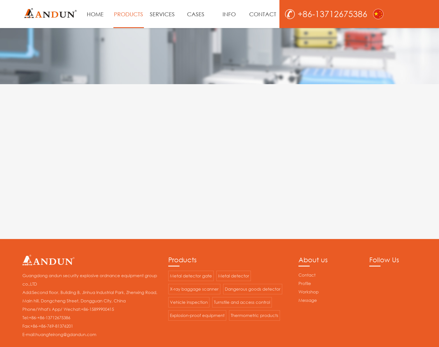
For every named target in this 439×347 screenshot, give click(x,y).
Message (307, 300)
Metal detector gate (191, 275)
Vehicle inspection (189, 302)
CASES (195, 14)
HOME (95, 14)
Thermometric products (254, 315)
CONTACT (262, 14)
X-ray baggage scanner (194, 288)
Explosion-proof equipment (197, 315)
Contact (307, 274)
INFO (229, 14)
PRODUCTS (128, 14)
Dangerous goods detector (253, 288)
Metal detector (233, 275)
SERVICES (162, 14)
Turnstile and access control (242, 302)
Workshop (308, 291)
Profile (304, 283)
